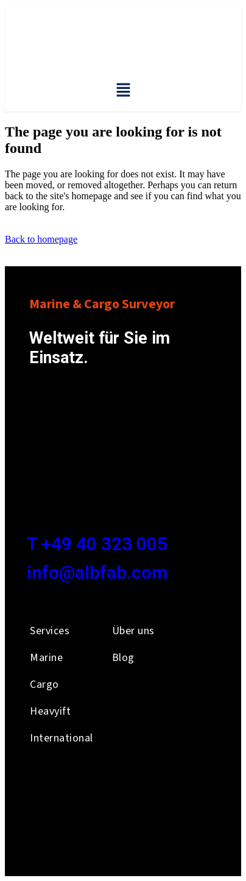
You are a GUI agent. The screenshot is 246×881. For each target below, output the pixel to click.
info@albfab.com (97, 572)
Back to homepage (41, 239)
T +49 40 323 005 (97, 543)
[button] (123, 90)
